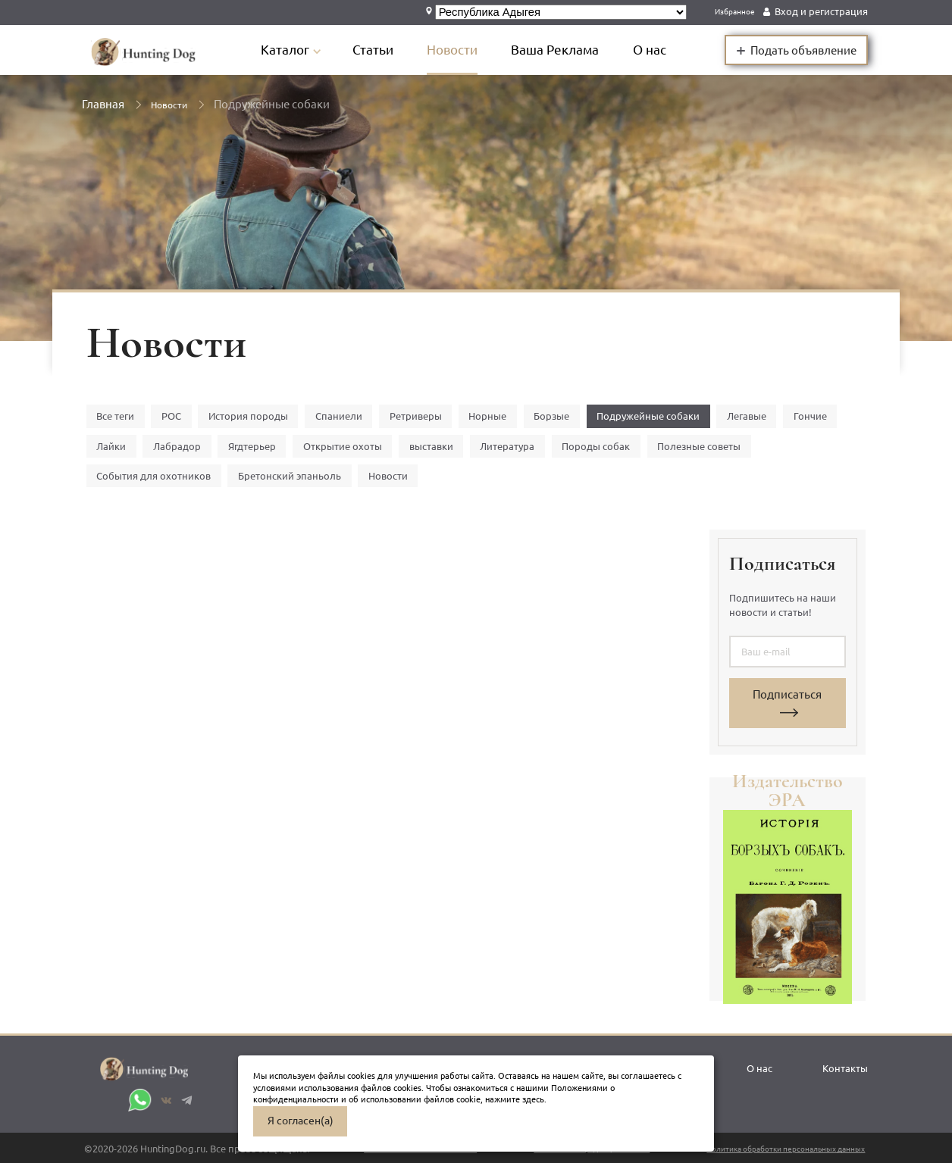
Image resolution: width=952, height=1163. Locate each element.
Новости (468, 50)
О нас (666, 50)
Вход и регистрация (821, 11)
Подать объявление (796, 49)
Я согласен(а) (301, 1121)
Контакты (838, 1063)
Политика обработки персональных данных (758, 1148)
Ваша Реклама (571, 50)
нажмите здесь (514, 1099)
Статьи (389, 50)
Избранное (729, 11)
